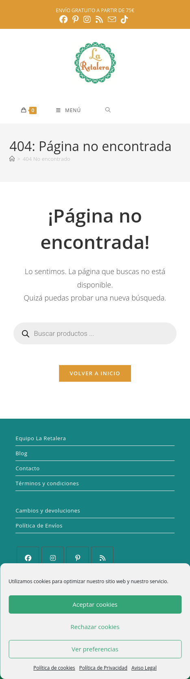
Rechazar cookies (94, 627)
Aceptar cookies (94, 604)
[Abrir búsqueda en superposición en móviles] (137, 109)
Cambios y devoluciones (47, 510)
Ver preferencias (95, 649)
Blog (21, 453)
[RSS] (102, 558)
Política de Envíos (38, 525)
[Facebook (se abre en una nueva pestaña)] (64, 19)
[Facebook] (28, 558)
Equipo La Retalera (40, 438)
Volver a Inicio (95, 373)
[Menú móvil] (68, 110)
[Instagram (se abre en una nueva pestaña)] (87, 19)
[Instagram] (52, 558)
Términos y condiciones (47, 483)
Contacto (27, 468)
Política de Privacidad (103, 667)
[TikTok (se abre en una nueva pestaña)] (124, 19)
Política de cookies (54, 667)
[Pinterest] (77, 558)
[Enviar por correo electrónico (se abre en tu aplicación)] (111, 19)
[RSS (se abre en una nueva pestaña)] (99, 19)
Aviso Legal (144, 667)
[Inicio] (12, 158)
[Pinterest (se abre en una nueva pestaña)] (75, 19)
